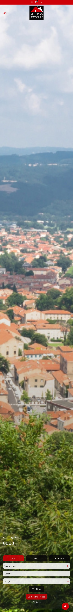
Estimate (59, 566)
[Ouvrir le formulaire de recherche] (36, 597)
